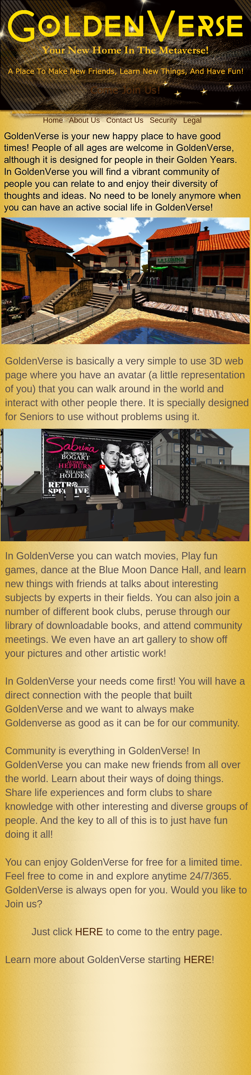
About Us (84, 120)
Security (163, 120)
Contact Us (125, 120)
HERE (89, 931)
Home (53, 120)
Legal (192, 120)
